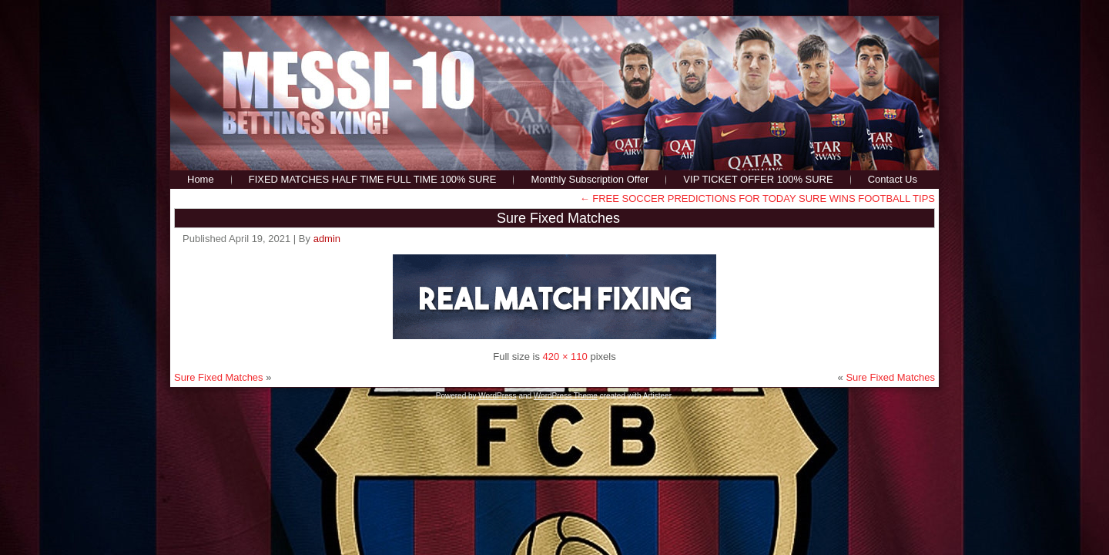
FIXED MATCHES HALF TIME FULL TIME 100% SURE (373, 179)
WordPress (497, 396)
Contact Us (892, 179)
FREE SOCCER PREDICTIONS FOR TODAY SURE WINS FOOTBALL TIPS (757, 198)
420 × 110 (565, 356)
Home (200, 179)
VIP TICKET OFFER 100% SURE (758, 179)
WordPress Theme (566, 396)
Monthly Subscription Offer (589, 179)
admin (326, 238)
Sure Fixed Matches (558, 218)
